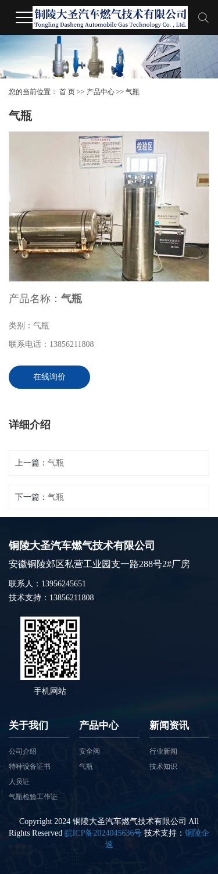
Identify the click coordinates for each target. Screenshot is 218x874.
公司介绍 (23, 751)
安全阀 (89, 751)
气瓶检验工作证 (33, 797)
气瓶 (133, 92)
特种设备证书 (30, 766)
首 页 (67, 92)
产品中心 (101, 92)
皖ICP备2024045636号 (103, 833)
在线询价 (49, 376)
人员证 (19, 782)
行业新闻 (163, 751)
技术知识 (163, 766)
